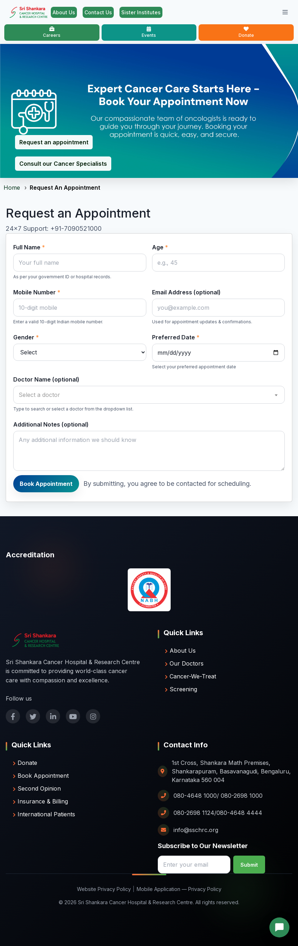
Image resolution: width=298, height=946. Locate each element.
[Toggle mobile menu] (285, 12)
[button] (279, 927)
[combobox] (149, 395)
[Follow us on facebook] (13, 716)
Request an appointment (53, 142)
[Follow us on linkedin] (53, 716)
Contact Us (98, 12)
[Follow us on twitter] (33, 716)
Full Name (29, 247)
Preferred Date (176, 337)
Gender (26, 337)
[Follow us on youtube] (73, 716)
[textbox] (149, 394)
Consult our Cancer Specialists (63, 163)
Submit (249, 865)
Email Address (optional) (186, 292)
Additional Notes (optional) (51, 424)
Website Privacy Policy (104, 889)
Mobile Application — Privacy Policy (179, 889)
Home (12, 187)
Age (160, 247)
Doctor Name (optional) (46, 379)
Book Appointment (46, 483)
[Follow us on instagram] (93, 716)
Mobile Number (36, 292)
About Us (64, 12)
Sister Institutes (141, 12)
